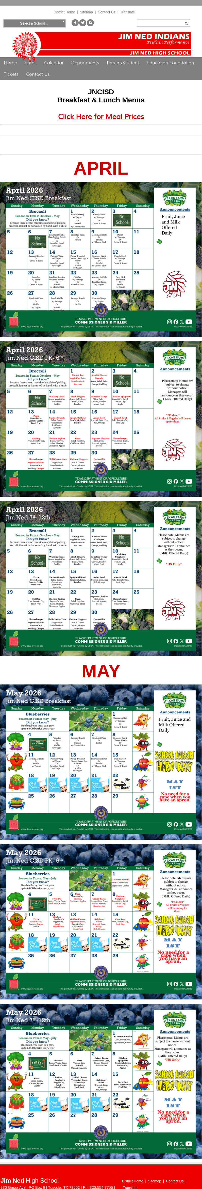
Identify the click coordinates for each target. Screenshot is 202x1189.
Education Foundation (170, 63)
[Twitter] (83, 25)
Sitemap (86, 12)
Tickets (11, 74)
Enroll (31, 63)
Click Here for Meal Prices (101, 116)
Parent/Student (123, 63)
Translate (127, 12)
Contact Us (106, 12)
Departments (85, 63)
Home (10, 63)
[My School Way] (90, 25)
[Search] (163, 23)
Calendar (53, 63)
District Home (64, 12)
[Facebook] (75, 25)
